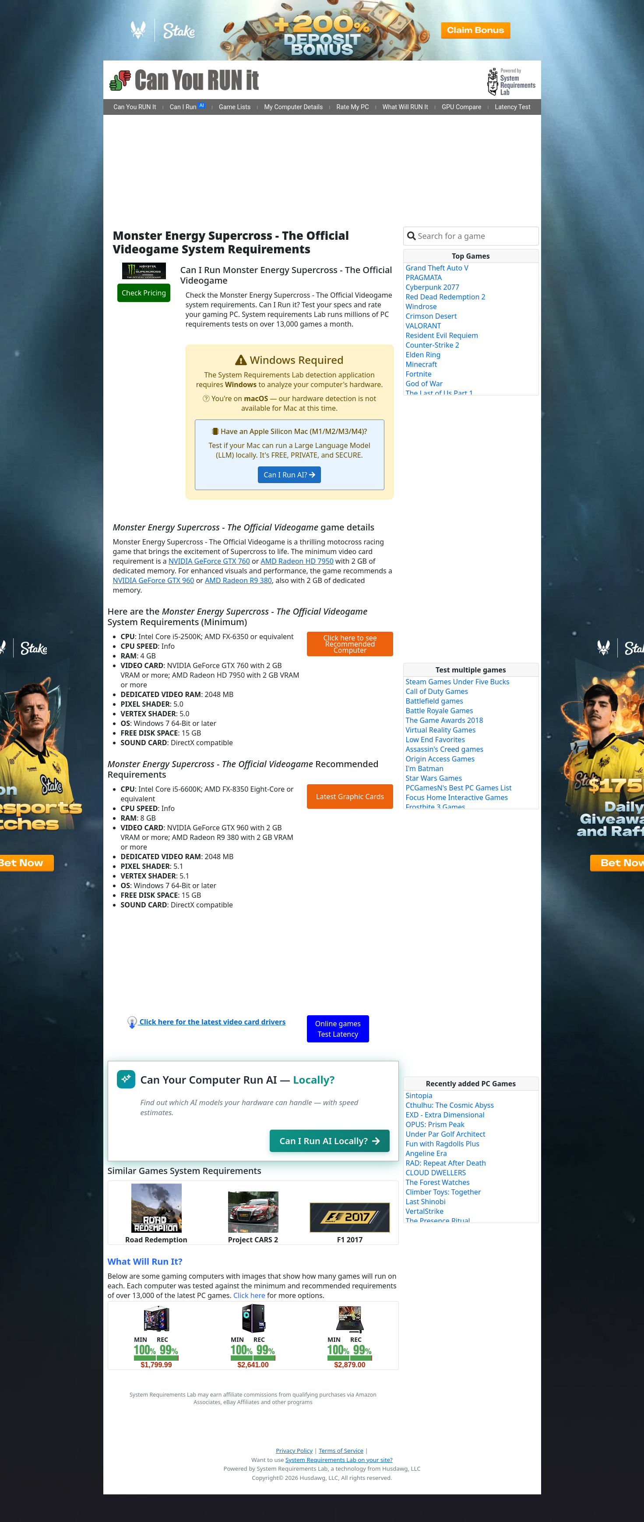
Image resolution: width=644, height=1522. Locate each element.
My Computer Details (293, 107)
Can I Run (187, 106)
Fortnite (419, 374)
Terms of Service (341, 1450)
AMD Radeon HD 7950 (297, 561)
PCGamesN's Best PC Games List (459, 788)
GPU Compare (461, 107)
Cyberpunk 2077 (433, 287)
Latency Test (513, 107)
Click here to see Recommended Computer (350, 644)
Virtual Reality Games (441, 730)
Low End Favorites (435, 739)
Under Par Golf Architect (446, 1134)
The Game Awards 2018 (444, 720)
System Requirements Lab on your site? (339, 1460)
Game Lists (234, 107)
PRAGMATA (424, 277)
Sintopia (419, 1095)
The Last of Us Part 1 (439, 393)
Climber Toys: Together (443, 1192)
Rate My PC (353, 107)
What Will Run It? (145, 1261)
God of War (424, 383)
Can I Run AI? (289, 475)
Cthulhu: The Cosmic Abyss (450, 1105)
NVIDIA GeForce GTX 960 (153, 580)
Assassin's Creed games (445, 749)
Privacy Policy (294, 1450)
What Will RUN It (405, 107)
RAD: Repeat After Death (446, 1163)
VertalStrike (425, 1211)
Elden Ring (423, 354)
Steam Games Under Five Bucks (458, 681)
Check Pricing (144, 293)
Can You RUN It (134, 107)
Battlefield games (434, 701)
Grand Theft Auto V (437, 268)
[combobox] (476, 236)
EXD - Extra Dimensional (445, 1115)
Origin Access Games (440, 759)
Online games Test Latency (338, 1029)
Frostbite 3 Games (435, 807)
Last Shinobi (426, 1201)
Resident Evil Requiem (442, 335)
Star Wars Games (434, 778)
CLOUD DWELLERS (436, 1172)
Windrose (421, 306)
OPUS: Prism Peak (435, 1124)
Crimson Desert (431, 316)
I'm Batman (425, 768)
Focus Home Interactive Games (457, 797)
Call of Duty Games (437, 691)
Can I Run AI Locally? (329, 1141)
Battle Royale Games (439, 710)
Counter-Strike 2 (432, 345)
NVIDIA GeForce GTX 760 (209, 561)
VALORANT (423, 326)
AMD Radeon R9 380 (238, 580)
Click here (249, 1295)
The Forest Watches (438, 1182)
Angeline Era (426, 1153)
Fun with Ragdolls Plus (443, 1144)
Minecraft (421, 364)
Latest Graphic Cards (350, 796)
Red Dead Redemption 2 (446, 297)
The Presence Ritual (438, 1221)
